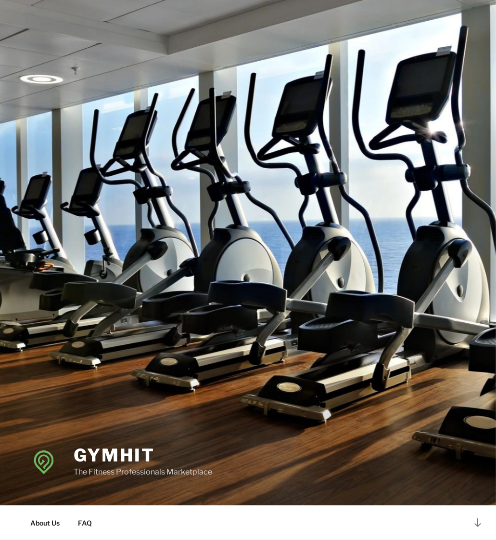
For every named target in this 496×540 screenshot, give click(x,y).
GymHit (114, 455)
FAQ (85, 523)
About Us (45, 523)
